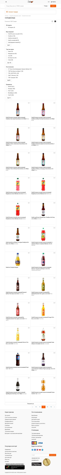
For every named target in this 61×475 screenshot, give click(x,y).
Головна (6, 15)
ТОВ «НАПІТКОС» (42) (13, 73)
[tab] (30, 12)
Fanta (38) (10, 60)
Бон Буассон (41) (12, 57)
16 (51, 407)
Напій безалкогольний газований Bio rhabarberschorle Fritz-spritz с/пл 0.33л (16, 319)
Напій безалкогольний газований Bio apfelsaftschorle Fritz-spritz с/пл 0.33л (42, 294)
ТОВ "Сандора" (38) (13, 77)
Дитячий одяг (8, 457)
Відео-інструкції (35, 425)
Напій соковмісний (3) (13, 40)
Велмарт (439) (11, 88)
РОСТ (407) (11, 90)
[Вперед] (54, 407)
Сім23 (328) (11, 95)
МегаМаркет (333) (12, 93)
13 (39, 407)
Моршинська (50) (12, 53)
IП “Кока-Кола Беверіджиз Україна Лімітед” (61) (20, 69)
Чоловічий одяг (8, 455)
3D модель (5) (11, 27)
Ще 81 (8, 80)
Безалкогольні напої (26, 15)
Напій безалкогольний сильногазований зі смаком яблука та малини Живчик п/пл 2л (41, 244)
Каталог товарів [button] (12, 12)
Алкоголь (7, 459)
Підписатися (52, 455)
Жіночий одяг (8, 453)
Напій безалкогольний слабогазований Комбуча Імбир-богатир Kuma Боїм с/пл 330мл (42, 119)
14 (43, 407)
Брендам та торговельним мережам (13, 433)
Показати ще (30, 403)
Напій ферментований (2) (14, 42)
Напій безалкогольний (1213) (15, 34)
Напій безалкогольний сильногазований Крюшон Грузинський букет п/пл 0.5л (41, 269)
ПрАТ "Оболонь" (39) (13, 75)
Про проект (7, 415)
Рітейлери (7, 425)
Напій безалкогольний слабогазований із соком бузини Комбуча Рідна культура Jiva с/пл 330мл (43, 369)
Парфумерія (8, 449)
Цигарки (7, 461)
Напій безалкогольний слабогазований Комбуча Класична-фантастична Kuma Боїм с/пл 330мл (42, 144)
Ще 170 (9, 62)
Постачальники (8, 427)
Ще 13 (8, 97)
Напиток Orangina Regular (12, 267)
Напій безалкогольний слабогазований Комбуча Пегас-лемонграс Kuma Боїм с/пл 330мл (16, 144)
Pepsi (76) (10, 51)
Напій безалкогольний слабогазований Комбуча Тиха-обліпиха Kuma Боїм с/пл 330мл (17, 169)
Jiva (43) (10, 55)
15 (47, 407)
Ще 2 (8, 45)
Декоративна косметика (10, 451)
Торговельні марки (9, 431)
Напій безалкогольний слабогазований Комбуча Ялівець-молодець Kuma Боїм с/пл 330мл (42, 169)
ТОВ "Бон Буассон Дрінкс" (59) (15, 71)
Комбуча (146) (11, 36)
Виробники (7, 429)
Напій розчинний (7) (13, 38)
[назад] (32, 407)
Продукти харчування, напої (15, 15)
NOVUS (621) (11, 86)
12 (36, 407)
